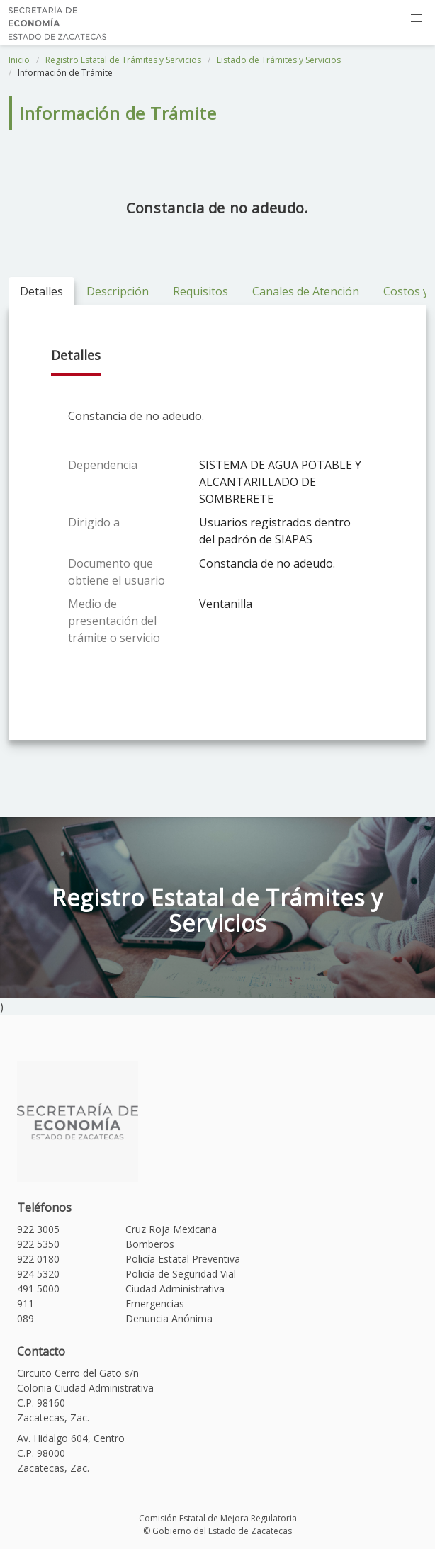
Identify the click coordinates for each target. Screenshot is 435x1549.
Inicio (19, 60)
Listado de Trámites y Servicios (279, 60)
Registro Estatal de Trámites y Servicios (123, 60)
